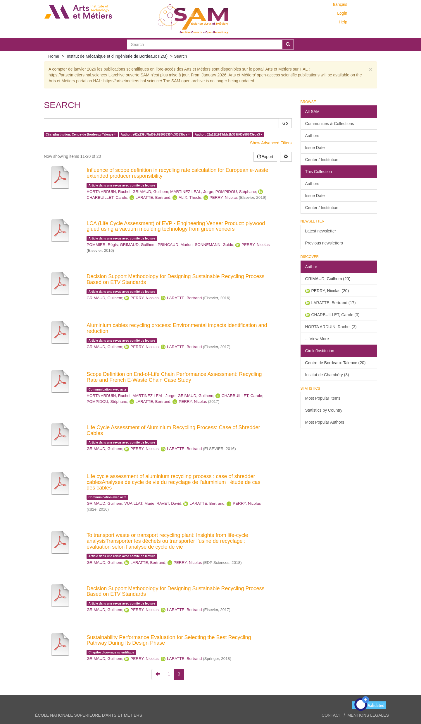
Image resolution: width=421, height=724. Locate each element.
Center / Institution (322, 159)
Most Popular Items (323, 398)
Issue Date (315, 147)
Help (343, 22)
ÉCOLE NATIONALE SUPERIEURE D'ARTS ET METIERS (88, 715)
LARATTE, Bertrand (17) (333, 302)
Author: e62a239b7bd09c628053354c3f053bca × (155, 134)
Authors (312, 135)
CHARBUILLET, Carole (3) (335, 314)
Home (53, 56)
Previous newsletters (324, 243)
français (340, 4)
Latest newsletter (320, 231)
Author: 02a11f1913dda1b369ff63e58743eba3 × (229, 134)
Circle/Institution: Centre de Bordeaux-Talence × (81, 134)
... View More (317, 338)
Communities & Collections (329, 123)
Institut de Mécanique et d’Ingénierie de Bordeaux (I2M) (117, 56)
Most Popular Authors (324, 422)
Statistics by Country (324, 410)
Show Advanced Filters (270, 143)
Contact (331, 715)
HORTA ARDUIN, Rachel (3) (331, 326)
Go (285, 123)
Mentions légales (368, 715)
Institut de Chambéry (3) (327, 374)
